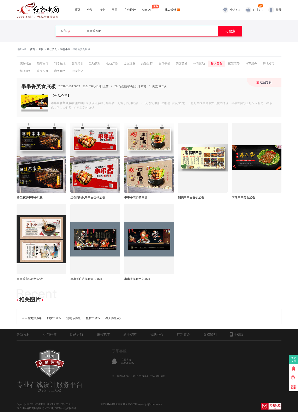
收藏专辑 (266, 82)
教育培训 (77, 63)
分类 (90, 9)
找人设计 (170, 9)
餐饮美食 (52, 49)
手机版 (237, 334)
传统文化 (77, 71)
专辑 (40, 49)
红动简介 (183, 334)
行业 (102, 9)
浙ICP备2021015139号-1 (60, 404)
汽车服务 (251, 63)
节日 (115, 9)
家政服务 (25, 71)
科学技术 (60, 63)
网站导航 (76, 334)
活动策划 (95, 63)
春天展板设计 (114, 318)
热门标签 (49, 334)
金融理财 (129, 63)
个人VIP (235, 9)
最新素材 (23, 334)
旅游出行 (147, 63)
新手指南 (130, 334)
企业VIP (258, 9)
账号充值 (103, 334)
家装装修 (234, 63)
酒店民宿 (42, 63)
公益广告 (112, 63)
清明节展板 (73, 318)
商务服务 (60, 71)
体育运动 (199, 63)
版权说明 (210, 334)
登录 (278, 9)
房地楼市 (268, 63)
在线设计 (130, 9)
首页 (77, 9)
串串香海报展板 (32, 318)
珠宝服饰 (42, 71)
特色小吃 (65, 49)
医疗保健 (164, 63)
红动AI (146, 8)
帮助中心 (156, 334)
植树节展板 (93, 318)
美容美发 (181, 63)
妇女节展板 (54, 318)
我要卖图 (293, 359)
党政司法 (25, 63)
